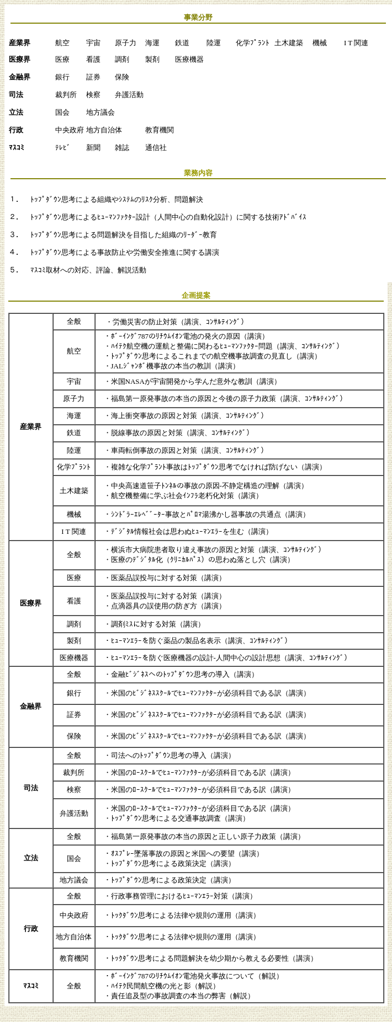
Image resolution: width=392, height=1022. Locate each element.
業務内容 (198, 173)
